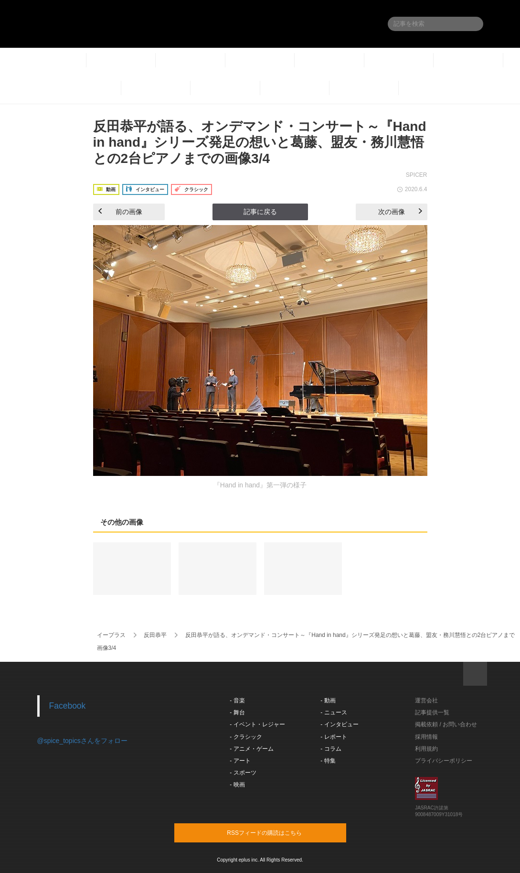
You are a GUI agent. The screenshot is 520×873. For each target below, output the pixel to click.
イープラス (111, 635)
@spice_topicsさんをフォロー (82, 740)
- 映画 (237, 784)
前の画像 (120, 212)
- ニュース (333, 712)
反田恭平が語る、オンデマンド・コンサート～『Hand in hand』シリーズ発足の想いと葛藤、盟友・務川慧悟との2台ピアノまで (350, 635)
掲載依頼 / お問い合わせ (446, 724)
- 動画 (327, 700)
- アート (240, 760)
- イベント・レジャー (257, 724)
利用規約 (426, 748)
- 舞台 (237, 712)
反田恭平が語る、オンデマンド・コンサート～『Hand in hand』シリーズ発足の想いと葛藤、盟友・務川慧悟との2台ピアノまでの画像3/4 (259, 142)
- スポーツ (243, 772)
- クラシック (246, 736)
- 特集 (327, 760)
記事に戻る (260, 212)
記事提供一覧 (432, 712)
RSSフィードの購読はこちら (278, 832)
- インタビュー (339, 724)
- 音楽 (237, 700)
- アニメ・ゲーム (251, 748)
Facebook (67, 706)
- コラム (330, 748)
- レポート (333, 736)
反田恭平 (155, 635)
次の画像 (400, 212)
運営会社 (426, 700)
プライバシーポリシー (443, 760)
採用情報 (426, 736)
